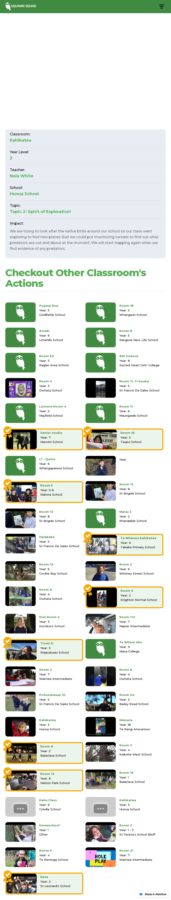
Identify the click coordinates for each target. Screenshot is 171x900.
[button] (161, 6)
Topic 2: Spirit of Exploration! (40, 211)
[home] (21, 6)
